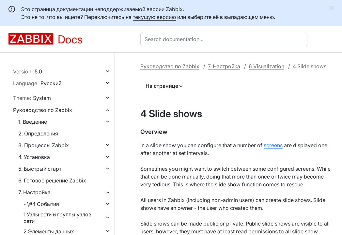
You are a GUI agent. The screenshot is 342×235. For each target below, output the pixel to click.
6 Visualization (266, 66)
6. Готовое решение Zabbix (52, 180)
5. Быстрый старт (39, 168)
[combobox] (225, 39)
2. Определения (38, 133)
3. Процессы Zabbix (43, 145)
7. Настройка (34, 192)
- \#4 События (41, 204)
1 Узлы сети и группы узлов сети (57, 217)
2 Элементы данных (48, 231)
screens (273, 145)
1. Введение (32, 121)
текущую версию (154, 17)
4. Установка (34, 157)
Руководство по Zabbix (42, 110)
